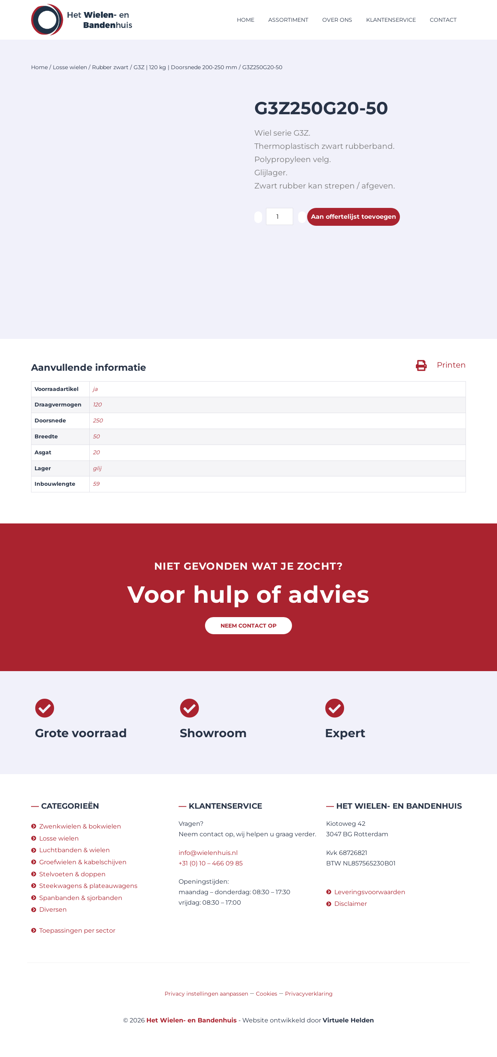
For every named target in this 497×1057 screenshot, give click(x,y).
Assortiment (288, 19)
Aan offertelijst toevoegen (353, 216)
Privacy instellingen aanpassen (206, 993)
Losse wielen (70, 67)
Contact (443, 19)
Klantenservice (391, 19)
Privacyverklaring (309, 993)
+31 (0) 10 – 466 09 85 (211, 863)
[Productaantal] (279, 216)
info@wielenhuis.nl (208, 852)
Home (245, 19)
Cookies (266, 993)
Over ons (337, 19)
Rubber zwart (110, 67)
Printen (451, 365)
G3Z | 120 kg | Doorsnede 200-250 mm (185, 67)
